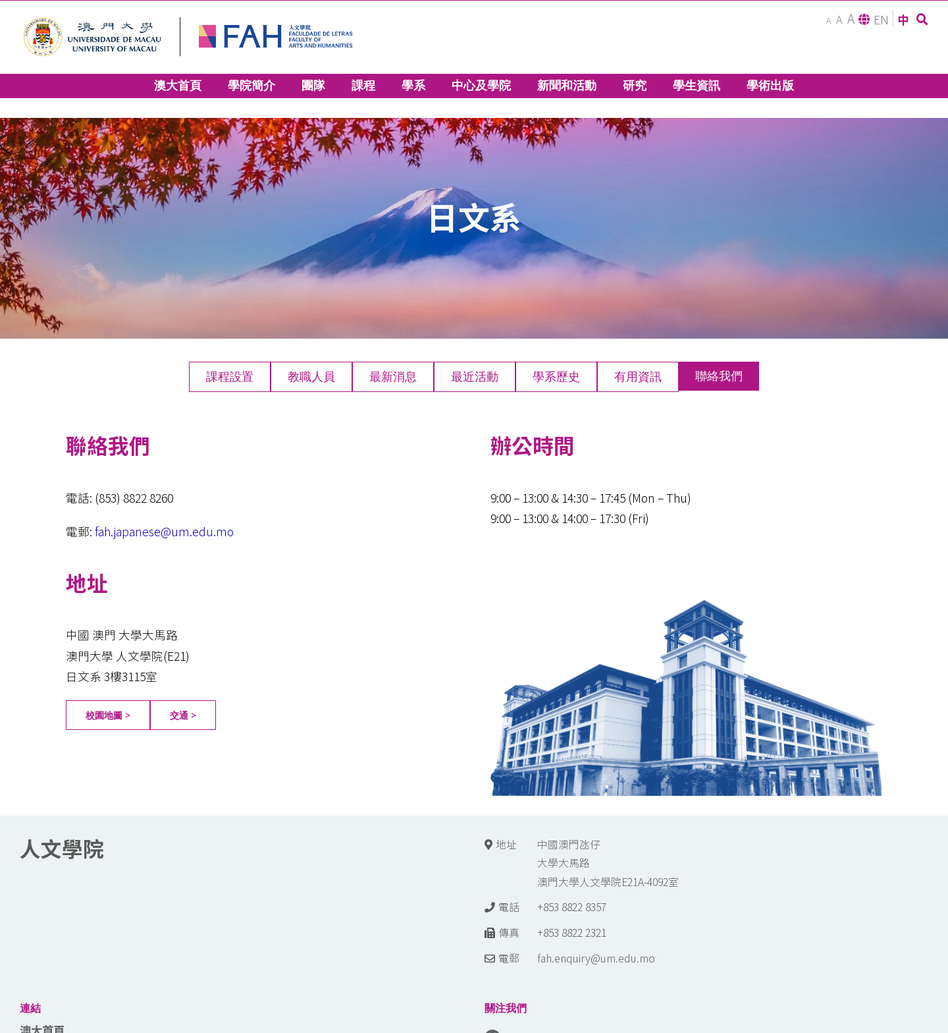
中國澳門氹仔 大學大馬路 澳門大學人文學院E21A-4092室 (608, 863)
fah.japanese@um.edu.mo (164, 531)
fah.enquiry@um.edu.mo (596, 958)
